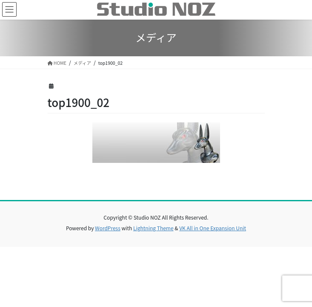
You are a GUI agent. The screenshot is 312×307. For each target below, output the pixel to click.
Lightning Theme (153, 228)
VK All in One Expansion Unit (212, 228)
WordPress (107, 228)
